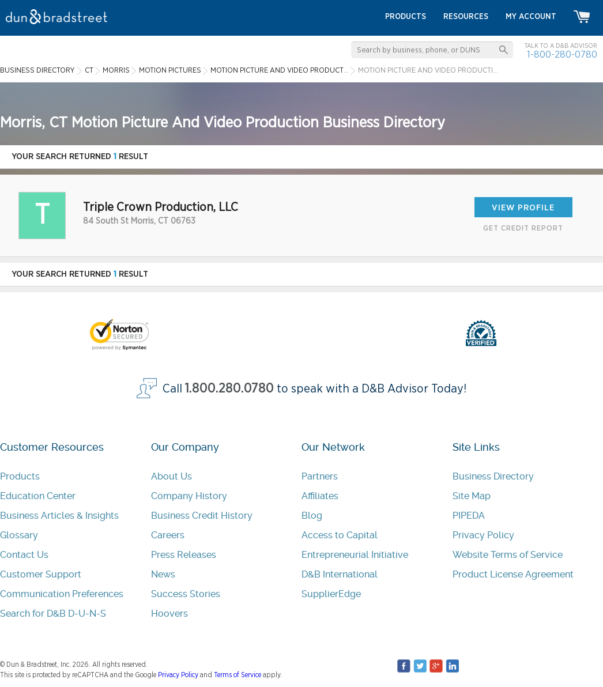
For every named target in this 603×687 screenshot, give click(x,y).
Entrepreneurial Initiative (355, 554)
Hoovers (169, 613)
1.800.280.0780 (229, 388)
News (163, 574)
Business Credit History (201, 515)
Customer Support (40, 574)
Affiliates (320, 495)
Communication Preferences (61, 593)
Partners (320, 476)
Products (20, 476)
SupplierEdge (331, 593)
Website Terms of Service (508, 554)
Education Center (38, 495)
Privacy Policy (483, 535)
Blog (312, 515)
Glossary (19, 535)
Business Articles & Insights (59, 515)
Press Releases (183, 554)
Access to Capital (340, 535)
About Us (171, 476)
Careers (167, 535)
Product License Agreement (513, 574)
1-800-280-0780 (562, 54)
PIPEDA (469, 515)
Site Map (472, 495)
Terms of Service (237, 674)
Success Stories (185, 593)
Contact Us (24, 554)
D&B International (340, 574)
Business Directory (493, 476)
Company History (189, 495)
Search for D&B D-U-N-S (53, 613)
